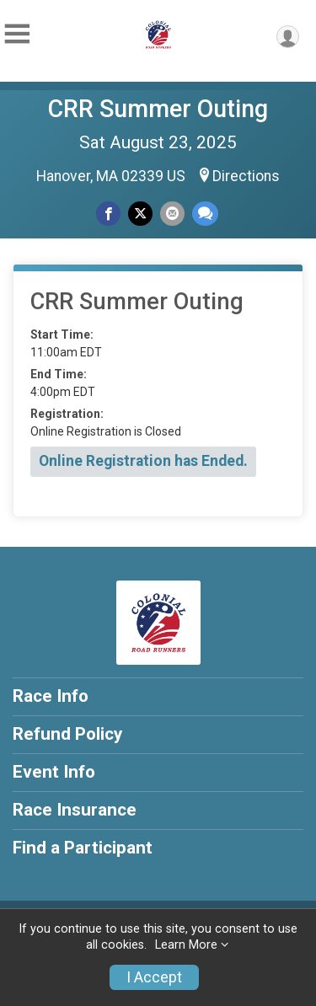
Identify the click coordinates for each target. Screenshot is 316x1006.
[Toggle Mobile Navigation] (17, 34)
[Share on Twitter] (140, 213)
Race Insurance (75, 810)
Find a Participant (83, 847)
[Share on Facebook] (108, 213)
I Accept (154, 977)
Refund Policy (67, 734)
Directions (246, 176)
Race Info (50, 696)
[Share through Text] (205, 213)
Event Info (54, 772)
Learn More (186, 945)
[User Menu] (287, 36)
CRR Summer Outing (158, 108)
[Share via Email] (172, 213)
